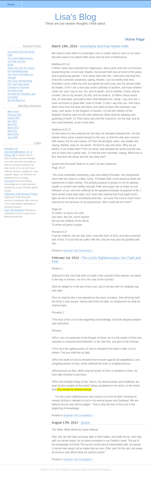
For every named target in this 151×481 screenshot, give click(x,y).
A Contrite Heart (15, 91)
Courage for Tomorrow (18, 87)
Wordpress (105, 469)
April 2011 (12, 131)
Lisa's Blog (75, 17)
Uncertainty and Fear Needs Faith (104, 46)
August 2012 (14, 118)
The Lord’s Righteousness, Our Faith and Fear (96, 259)
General (67, 250)
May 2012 (12, 124)
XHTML (44, 469)
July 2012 (12, 121)
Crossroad (9, 181)
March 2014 (13, 111)
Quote (85, 422)
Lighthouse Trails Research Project (21, 194)
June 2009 (13, 137)
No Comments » (84, 250)
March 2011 (13, 134)
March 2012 (13, 128)
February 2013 (15, 115)
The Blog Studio (79, 469)
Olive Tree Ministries (14, 210)
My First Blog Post (16, 100)
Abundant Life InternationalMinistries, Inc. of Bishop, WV (18, 152)
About (10, 4)
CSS (51, 469)
